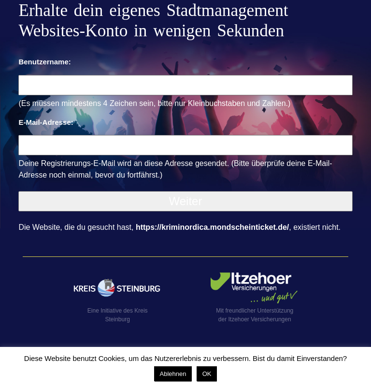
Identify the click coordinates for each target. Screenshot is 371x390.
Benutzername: (44, 62)
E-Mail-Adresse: (45, 122)
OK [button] (207, 373)
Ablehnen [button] (173, 373)
